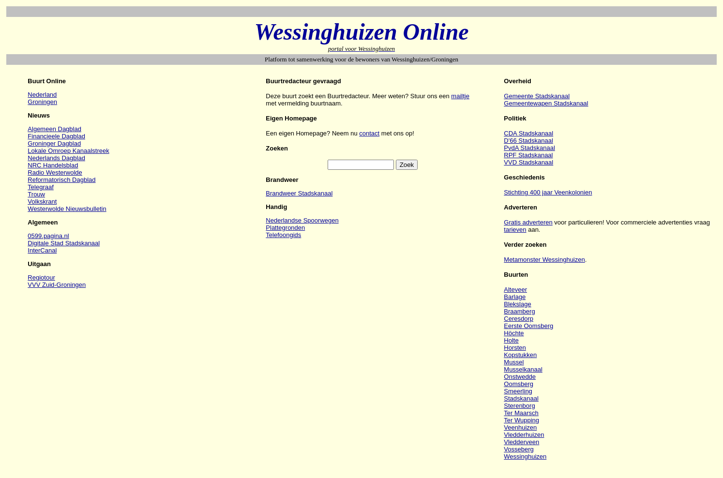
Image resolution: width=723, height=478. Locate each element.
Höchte (514, 333)
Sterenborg (519, 405)
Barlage (515, 296)
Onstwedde (520, 376)
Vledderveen (521, 442)
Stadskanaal (521, 398)
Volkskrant (42, 201)
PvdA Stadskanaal (529, 147)
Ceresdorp (518, 318)
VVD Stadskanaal (528, 162)
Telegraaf (40, 187)
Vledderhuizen (524, 434)
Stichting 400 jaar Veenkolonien (548, 192)
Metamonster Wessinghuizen (544, 259)
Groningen (42, 101)
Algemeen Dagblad (54, 129)
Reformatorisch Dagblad (61, 179)
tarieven (515, 229)
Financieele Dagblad (56, 136)
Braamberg (519, 311)
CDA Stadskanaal (528, 133)
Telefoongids (283, 235)
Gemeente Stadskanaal (537, 96)
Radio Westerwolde (55, 172)
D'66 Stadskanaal (528, 140)
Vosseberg (518, 449)
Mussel (514, 362)
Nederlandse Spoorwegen (302, 220)
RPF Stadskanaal (528, 155)
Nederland (42, 94)
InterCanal (42, 250)
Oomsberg (518, 384)
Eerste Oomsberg (528, 325)
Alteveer (515, 289)
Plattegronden (285, 227)
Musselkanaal (523, 369)
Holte (511, 340)
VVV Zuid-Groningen (57, 284)
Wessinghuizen (525, 456)
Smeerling (518, 391)
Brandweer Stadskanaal (299, 193)
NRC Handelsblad (53, 165)
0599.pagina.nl (48, 235)
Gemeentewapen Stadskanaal (546, 103)
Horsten (515, 347)
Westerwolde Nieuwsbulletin (67, 208)
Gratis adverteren (528, 222)
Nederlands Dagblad (56, 158)
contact (369, 133)
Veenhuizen (520, 427)
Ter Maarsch (521, 413)
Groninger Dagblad (54, 143)
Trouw (36, 194)
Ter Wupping (521, 420)
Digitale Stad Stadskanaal (64, 243)
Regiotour (41, 277)
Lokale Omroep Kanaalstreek (68, 150)
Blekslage (517, 304)
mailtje (460, 96)
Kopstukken (520, 354)
